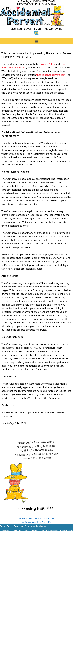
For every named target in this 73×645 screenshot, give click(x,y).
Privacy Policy (47, 64)
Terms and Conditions (24, 526)
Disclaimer (41, 526)
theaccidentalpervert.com (50, 74)
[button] (36, 41)
